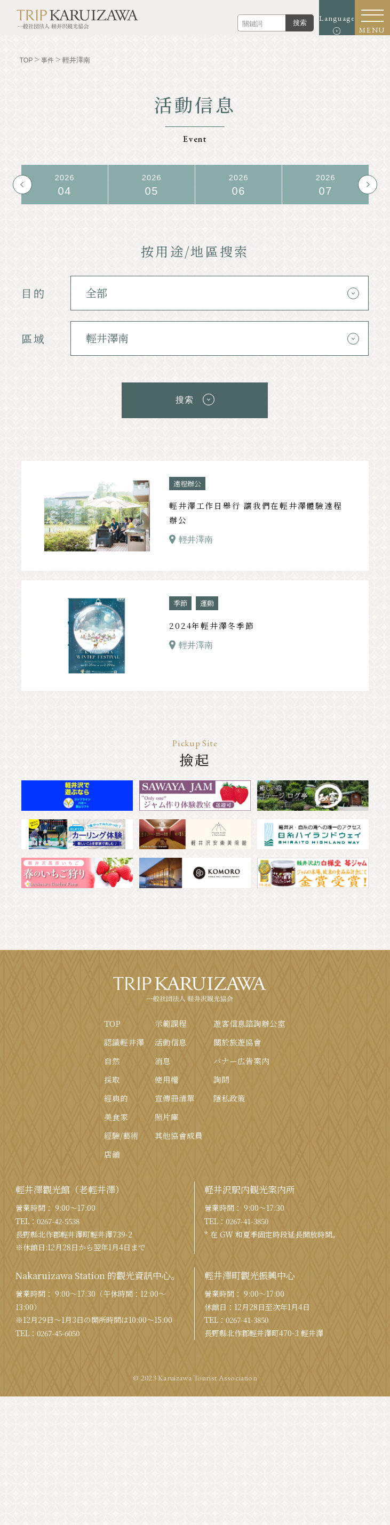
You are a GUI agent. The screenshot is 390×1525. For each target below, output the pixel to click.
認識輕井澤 (124, 1039)
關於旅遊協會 (237, 1039)
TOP (112, 1020)
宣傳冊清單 (175, 1096)
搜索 (285, 23)
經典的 (116, 1096)
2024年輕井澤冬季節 (211, 623)
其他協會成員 (179, 1134)
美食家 (116, 1115)
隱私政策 (229, 1096)
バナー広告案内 (241, 1058)
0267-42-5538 (61, 1220)
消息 (163, 1058)
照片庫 (167, 1115)
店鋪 (112, 1153)
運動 (208, 600)
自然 (112, 1058)
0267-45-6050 (61, 1332)
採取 (112, 1077)
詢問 (221, 1077)
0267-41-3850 (250, 1220)
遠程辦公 (188, 480)
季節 (180, 600)
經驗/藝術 (121, 1134)
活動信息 (171, 1039)
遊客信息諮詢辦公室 (249, 1020)
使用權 (167, 1077)
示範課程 (171, 1020)
